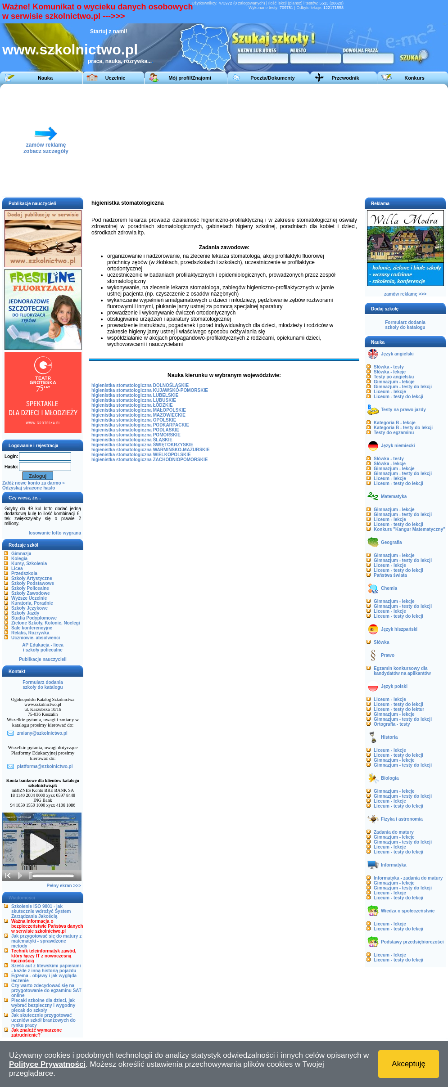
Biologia (389, 778)
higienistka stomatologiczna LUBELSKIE (134, 395)
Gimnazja (21, 553)
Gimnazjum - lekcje (394, 381)
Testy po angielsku (394, 376)
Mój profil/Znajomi (189, 78)
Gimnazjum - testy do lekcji (403, 386)
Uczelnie (115, 78)
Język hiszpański (399, 629)
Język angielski (397, 353)
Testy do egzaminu (394, 432)
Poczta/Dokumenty (272, 78)
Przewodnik (345, 78)
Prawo (387, 655)
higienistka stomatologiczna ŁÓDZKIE (132, 405)
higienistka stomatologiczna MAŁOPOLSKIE (138, 410)
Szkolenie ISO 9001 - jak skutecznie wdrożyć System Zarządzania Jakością (41, 911)
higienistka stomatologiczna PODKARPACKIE (140, 424)
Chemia (389, 588)
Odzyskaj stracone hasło (28, 487)
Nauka (45, 78)
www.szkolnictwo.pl (70, 49)
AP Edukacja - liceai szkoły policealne (42, 647)
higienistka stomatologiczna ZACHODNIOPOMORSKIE (149, 459)
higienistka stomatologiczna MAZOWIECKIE (138, 415)
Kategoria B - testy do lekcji (403, 427)
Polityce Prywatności (47, 1064)
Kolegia (19, 558)
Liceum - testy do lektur (399, 709)
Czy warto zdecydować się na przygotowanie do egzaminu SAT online (46, 990)
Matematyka (394, 496)
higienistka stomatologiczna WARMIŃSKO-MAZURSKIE (150, 449)
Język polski (394, 686)
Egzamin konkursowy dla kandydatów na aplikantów (402, 671)
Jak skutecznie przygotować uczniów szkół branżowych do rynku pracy (43, 1020)
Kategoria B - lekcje (395, 422)
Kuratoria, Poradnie (32, 603)
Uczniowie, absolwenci (35, 637)
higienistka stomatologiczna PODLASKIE (135, 429)
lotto (57, 532)
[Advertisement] (262, 140)
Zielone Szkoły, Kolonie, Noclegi (45, 622)
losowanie (39, 532)
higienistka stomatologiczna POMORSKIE (136, 434)
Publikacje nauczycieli (43, 659)
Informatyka (394, 864)
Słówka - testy (389, 366)
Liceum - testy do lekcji (398, 396)
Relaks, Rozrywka (30, 632)
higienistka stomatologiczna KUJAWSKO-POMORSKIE (149, 390)
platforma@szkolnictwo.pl (45, 766)
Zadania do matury (394, 832)
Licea (17, 568)
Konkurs (414, 78)
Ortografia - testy (392, 724)
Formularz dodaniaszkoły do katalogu (43, 685)
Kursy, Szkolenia (29, 563)
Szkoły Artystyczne (31, 578)
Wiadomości (22, 897)
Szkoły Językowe (29, 608)
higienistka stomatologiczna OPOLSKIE (133, 420)
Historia (389, 737)
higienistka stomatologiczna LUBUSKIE (133, 400)
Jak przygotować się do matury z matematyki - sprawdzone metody (46, 941)
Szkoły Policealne (30, 588)
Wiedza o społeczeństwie (407, 910)
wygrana (72, 532)
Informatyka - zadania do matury (408, 878)
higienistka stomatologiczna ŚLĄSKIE (131, 439)
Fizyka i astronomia (402, 819)
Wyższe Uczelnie (29, 598)
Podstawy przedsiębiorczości (412, 941)
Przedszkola (24, 573)
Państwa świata (390, 575)
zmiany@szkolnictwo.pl (42, 733)
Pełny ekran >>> (64, 885)
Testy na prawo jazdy (403, 409)
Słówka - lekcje (390, 371)
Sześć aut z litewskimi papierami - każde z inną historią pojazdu (46, 968)
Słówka (381, 642)
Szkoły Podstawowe (32, 583)
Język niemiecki (398, 445)
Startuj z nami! (108, 31)
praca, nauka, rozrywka (117, 61)
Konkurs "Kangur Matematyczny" (409, 529)
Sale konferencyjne (31, 627)
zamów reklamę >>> (405, 294)
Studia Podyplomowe (34, 617)
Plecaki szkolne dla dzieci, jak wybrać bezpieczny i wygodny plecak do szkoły (43, 1005)
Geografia (391, 542)
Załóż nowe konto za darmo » (33, 483)
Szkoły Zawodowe (30, 593)
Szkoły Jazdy (25, 613)
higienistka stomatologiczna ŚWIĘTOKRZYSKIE (142, 444)
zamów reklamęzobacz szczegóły (45, 145)
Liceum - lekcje (390, 391)
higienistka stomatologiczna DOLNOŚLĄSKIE (140, 385)
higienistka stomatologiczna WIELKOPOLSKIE (141, 454)
